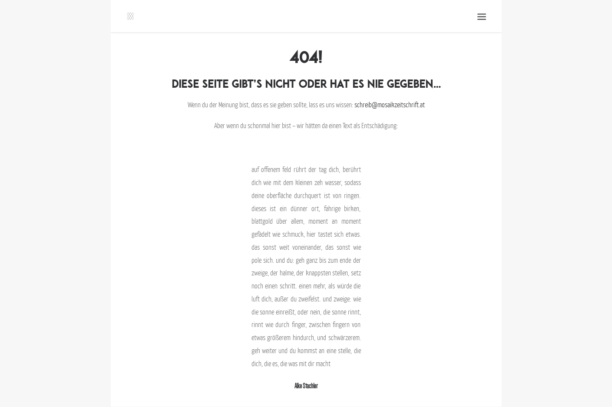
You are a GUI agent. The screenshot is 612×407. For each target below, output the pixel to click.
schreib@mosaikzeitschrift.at (389, 104)
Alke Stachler (306, 386)
